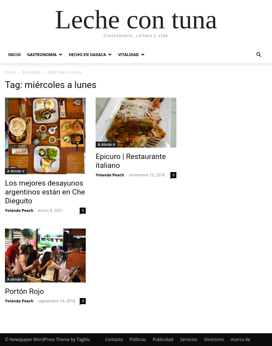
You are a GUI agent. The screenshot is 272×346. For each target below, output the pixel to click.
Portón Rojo (24, 291)
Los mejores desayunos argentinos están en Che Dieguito (45, 192)
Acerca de (240, 339)
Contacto (114, 339)
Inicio (14, 54)
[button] (258, 54)
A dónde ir (16, 171)
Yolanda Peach (19, 210)
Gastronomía (42, 54)
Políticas (138, 339)
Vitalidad (128, 54)
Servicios (188, 339)
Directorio (214, 339)
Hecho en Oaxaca (87, 54)
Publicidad (163, 339)
